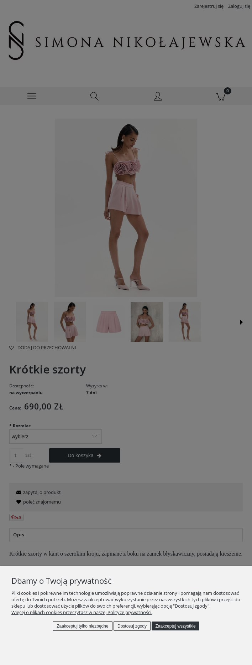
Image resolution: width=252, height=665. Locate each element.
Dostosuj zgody (132, 626)
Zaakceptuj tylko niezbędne (82, 626)
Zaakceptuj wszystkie (175, 626)
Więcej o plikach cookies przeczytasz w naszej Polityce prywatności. (81, 612)
